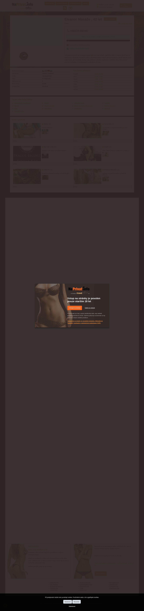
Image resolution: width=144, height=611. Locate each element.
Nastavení (68, 602)
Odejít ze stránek (90, 308)
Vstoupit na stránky (74, 308)
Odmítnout (72, 606)
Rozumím (76, 602)
